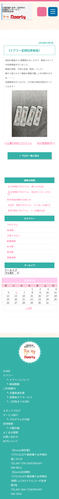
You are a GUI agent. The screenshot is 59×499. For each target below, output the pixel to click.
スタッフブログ (12, 410)
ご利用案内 (9, 388)
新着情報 (11, 241)
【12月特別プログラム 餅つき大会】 (26, 186)
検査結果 (11, 257)
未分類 (10, 246)
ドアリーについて (19, 380)
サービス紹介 (10, 415)
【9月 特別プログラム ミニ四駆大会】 (26, 210)
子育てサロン (13, 235)
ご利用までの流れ (19, 401)
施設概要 (14, 384)
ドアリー (8, 375)
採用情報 (8, 423)
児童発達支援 (17, 393)
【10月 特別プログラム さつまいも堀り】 (29, 205)
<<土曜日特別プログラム (18, 143)
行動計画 (14, 428)
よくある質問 (10, 432)
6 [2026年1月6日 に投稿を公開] (16, 292)
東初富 (10, 251)
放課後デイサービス (20, 397)
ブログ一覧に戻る (29, 155)
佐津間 (10, 230)
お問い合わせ (10, 437)
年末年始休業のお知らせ (19, 199)
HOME (6, 371)
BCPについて (10, 441)
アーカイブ (11, 270)
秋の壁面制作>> (46, 143)
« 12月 (28, 308)
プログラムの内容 (19, 419)
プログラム (12, 224)
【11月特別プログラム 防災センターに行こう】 (29, 193)
